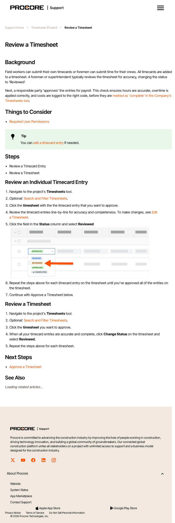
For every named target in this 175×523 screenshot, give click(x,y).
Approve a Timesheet (25, 367)
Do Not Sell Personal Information (67, 512)
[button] (160, 7)
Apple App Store (47, 508)
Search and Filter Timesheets (45, 198)
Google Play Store (123, 508)
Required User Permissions (29, 121)
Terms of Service (35, 512)
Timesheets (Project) (44, 27)
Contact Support (20, 502)
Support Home (14, 27)
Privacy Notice (13, 512)
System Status (19, 490)
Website (15, 483)
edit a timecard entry (48, 143)
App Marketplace (21, 496)
